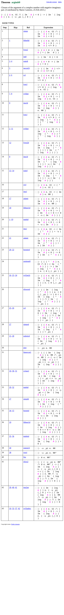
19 (12, 219)
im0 (24, 57)
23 (13, 275)
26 (13, 308)
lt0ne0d (26, 40)
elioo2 (25, 462)
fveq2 (25, 50)
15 (10, 336)
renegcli (26, 448)
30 (13, 371)
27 (10, 324)
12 (10, 143)
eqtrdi (25, 61)
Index (60, 2)
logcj (25, 115)
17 (10, 198)
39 (10, 487)
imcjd (25, 157)
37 (16, 508)
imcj (25, 229)
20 (10, 250)
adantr (25, 198)
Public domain (15, 524)
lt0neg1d (26, 208)
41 (16, 487)
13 (10, 171)
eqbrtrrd (26, 336)
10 (10, 371)
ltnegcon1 (27, 352)
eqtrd (25, 171)
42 (19, 508)
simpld (26, 399)
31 (16, 371)
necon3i (26, 68)
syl (24, 75)
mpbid (25, 219)
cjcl (24, 185)
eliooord (26, 289)
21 (10, 238)
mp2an (26, 487)
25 (10, 308)
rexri (25, 452)
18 (10, 208)
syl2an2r (26, 275)
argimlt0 (16, 2)
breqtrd (26, 411)
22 (13, 250)
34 (10, 411)
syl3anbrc (27, 508)
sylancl (26, 371)
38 (10, 452)
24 (16, 275)
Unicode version (51, 2)
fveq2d (26, 143)
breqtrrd (26, 250)
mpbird (26, 436)
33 (13, 508)
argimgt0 (27, 261)
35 (10, 436)
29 (10, 387)
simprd (26, 324)
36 (13, 436)
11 (12, 129)
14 (13, 171)
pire (24, 348)
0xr (24, 457)
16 (10, 275)
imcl (25, 192)
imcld (25, 103)
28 (13, 336)
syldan (26, 94)
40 (13, 487)
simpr (25, 31)
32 (13, 387)
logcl (25, 84)
